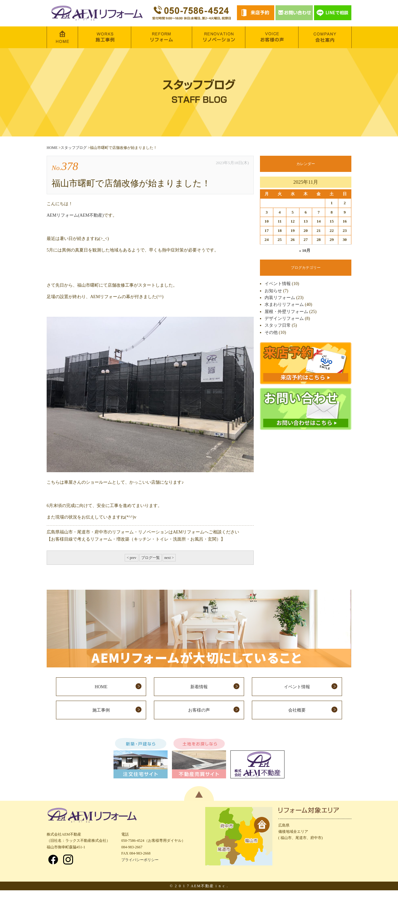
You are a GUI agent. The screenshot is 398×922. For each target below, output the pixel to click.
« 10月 (304, 250)
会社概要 (297, 710)
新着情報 (199, 687)
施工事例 (101, 710)
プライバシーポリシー (140, 860)
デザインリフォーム (284, 318)
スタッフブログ (74, 147)
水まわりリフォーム (284, 304)
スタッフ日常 (278, 325)
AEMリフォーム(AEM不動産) (75, 215)
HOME (52, 147)
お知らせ (273, 290)
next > (169, 558)
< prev (131, 558)
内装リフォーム (280, 297)
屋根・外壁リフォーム (286, 311)
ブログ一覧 (150, 558)
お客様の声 (199, 710)
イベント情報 (278, 283)
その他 (271, 332)
